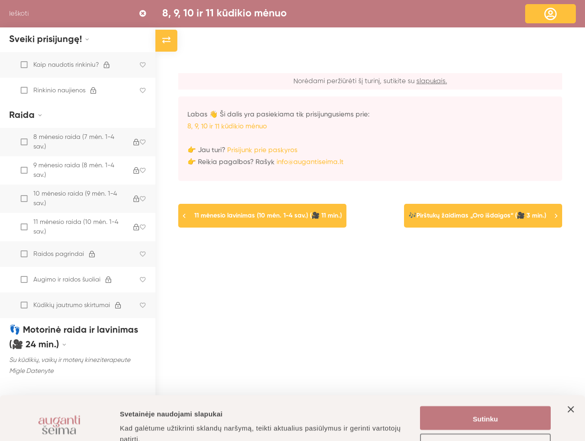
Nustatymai (486, 405)
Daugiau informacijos (155, 423)
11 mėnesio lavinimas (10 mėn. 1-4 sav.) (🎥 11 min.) (268, 216)
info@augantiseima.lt (310, 162)
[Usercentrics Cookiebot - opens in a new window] (59, 423)
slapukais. (431, 81)
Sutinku (485, 378)
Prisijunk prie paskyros (262, 150)
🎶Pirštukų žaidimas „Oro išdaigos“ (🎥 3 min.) (477, 216)
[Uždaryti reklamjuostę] (571, 376)
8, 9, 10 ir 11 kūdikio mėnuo (224, 14)
